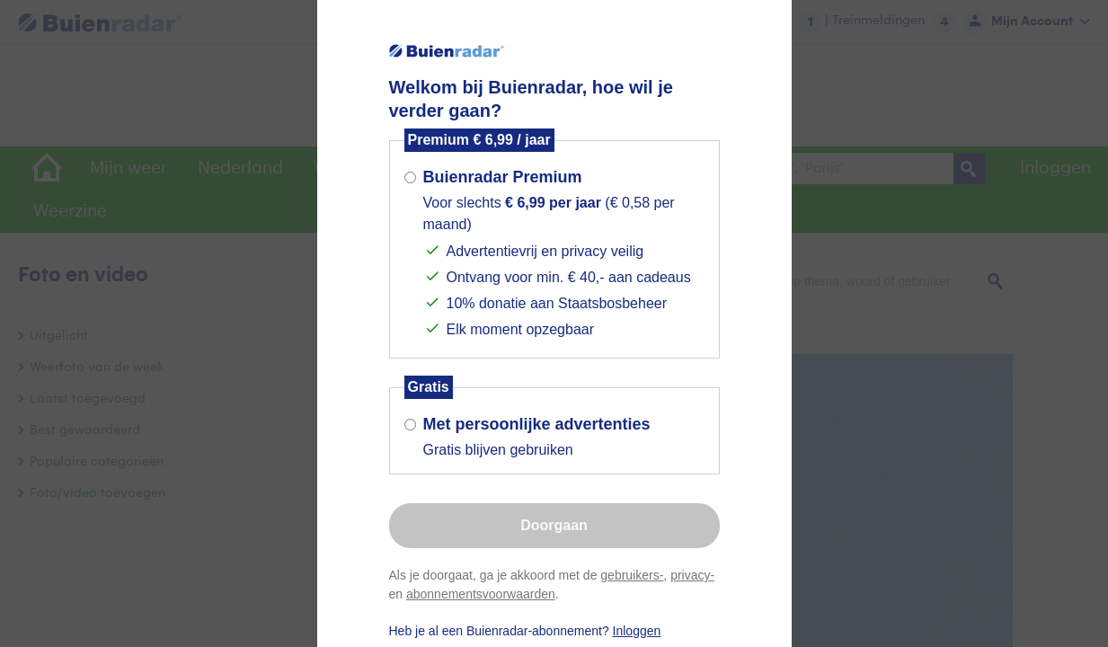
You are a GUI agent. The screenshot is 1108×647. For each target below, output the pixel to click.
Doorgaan (554, 525)
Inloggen (637, 631)
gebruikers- (631, 575)
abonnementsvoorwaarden (480, 594)
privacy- (692, 575)
